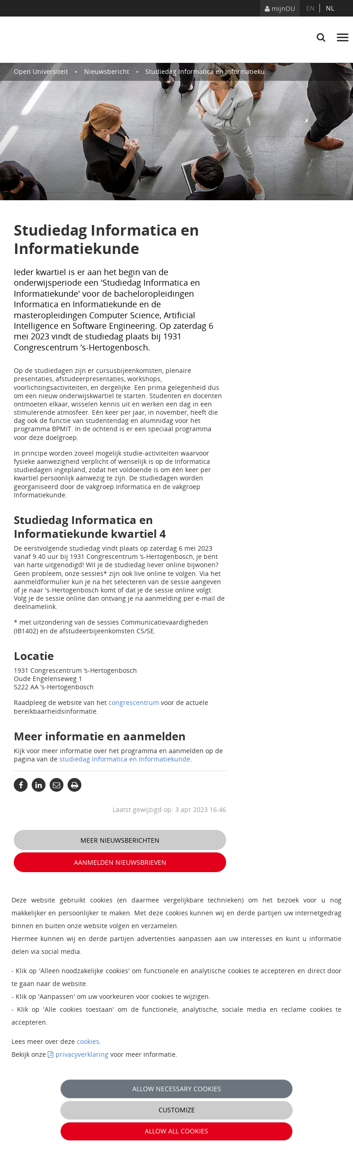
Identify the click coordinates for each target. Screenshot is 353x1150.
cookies (88, 1041)
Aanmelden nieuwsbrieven (120, 862)
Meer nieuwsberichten (119, 840)
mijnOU (280, 8)
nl (330, 8)
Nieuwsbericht (106, 71)
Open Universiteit (41, 71)
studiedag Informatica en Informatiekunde (124, 759)
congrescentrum (133, 702)
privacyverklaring (82, 1054)
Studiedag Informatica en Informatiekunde (211, 71)
